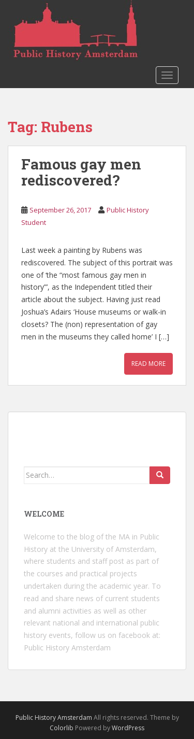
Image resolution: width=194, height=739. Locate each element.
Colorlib (61, 727)
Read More (148, 363)
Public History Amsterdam (67, 647)
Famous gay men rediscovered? (81, 172)
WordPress (128, 727)
